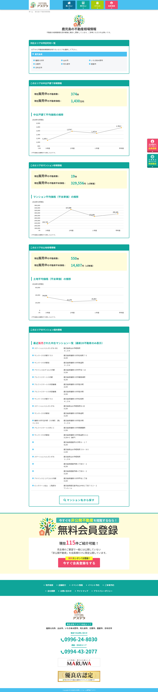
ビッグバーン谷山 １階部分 (45, 485)
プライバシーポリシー (103, 591)
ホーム (31, 12)
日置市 (37, 64)
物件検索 (49, 585)
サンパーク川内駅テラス (43, 355)
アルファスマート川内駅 (43, 377)
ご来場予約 (109, 585)
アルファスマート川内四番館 (45, 384)
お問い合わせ (66, 591)
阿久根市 (66, 64)
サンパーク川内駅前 (41, 362)
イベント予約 (93, 585)
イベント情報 (77, 585)
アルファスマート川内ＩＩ (44, 427)
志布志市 (38, 67)
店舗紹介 (62, 585)
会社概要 (51, 591)
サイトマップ (82, 591)
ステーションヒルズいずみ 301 (46, 348)
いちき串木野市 (97, 60)
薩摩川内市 (39, 60)
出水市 (65, 60)
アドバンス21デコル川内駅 (44, 370)
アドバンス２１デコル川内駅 (45, 478)
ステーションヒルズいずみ (44, 406)
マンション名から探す (79, 500)
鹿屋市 (93, 64)
